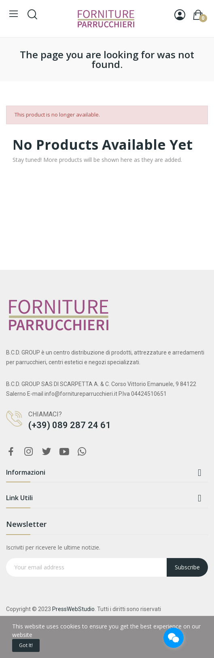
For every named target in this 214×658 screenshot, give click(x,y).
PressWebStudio (73, 609)
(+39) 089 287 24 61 (69, 425)
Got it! (26, 645)
